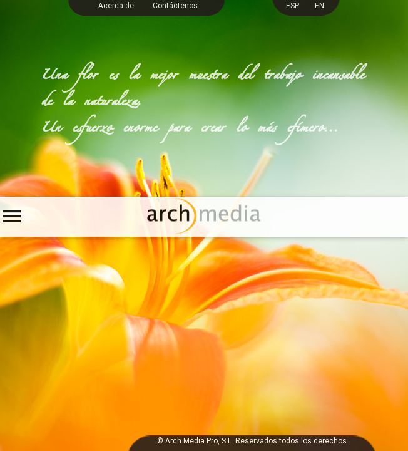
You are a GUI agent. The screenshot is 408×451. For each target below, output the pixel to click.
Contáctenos (175, 5)
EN (319, 5)
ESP (292, 5)
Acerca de (116, 5)
